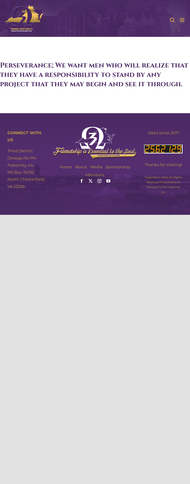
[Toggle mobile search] (172, 19)
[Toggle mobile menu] (182, 19)
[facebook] (82, 181)
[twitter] (91, 181)
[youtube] (108, 181)
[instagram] (99, 181)
